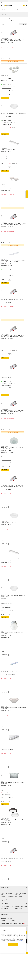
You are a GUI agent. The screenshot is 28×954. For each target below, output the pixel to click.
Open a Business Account (7, 906)
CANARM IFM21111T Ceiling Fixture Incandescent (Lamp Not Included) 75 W (13, 186)
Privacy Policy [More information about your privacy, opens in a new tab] (21, 940)
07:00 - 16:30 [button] (23, 2)
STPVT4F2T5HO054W (5, 669)
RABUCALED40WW (5, 38)
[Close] (24, 928)
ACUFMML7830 (4, 521)
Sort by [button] (20, 18)
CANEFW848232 (4, 259)
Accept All (13, 944)
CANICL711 (3, 781)
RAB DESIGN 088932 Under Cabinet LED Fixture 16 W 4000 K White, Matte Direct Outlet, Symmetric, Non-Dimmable (13, 224)
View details (4, 507)
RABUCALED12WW (4, 371)
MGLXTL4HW (3, 743)
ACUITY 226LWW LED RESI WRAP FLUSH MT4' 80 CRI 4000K (13, 559)
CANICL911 (3, 631)
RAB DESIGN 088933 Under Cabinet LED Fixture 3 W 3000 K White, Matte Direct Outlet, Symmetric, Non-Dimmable (13, 486)
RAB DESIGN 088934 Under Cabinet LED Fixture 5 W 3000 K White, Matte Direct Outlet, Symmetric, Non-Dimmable (13, 373)
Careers (17, 911)
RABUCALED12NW (4, 409)
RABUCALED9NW (4, 856)
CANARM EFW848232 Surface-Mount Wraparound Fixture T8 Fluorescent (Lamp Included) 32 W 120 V (13, 261)
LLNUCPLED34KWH (5, 75)
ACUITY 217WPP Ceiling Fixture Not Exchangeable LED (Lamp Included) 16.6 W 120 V (13, 820)
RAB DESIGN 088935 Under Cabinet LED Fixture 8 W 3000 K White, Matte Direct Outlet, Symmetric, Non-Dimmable (13, 336)
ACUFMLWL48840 (4, 148)
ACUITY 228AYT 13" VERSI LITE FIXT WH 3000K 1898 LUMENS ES (13, 113)
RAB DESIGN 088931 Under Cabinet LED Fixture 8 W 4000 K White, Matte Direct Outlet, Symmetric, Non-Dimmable (13, 299)
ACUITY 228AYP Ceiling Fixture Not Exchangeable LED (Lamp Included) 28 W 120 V (13, 596)
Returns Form (18, 908)
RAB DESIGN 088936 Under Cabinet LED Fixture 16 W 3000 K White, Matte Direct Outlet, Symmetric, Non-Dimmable (13, 40)
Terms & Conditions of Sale (6, 894)
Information (14, 887)
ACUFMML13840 (4, 594)
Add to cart (4, 97)
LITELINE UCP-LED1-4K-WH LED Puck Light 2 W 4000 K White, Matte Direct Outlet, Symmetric (13, 448)
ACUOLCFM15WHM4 (5, 818)
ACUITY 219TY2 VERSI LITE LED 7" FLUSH (8, 522)
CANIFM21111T (3, 184)
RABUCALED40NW (4, 222)
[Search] (14, 9)
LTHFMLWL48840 (4, 557)
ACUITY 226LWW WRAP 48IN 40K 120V (8, 149)
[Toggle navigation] (2, 5)
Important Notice (19, 896)
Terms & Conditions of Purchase (20, 894)
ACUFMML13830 (4, 112)
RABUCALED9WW (4, 484)
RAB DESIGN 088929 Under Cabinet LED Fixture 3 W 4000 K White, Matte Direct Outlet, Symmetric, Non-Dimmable (13, 858)
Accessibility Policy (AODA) (5, 899)
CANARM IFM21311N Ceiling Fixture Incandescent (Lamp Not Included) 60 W (13, 708)
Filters (7, 18)
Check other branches (6, 88)
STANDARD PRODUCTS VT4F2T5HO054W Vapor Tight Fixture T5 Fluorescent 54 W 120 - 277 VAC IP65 (13, 671)
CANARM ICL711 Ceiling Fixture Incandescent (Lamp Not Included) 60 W (12, 783)
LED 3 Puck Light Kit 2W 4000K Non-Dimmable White (12, 76)
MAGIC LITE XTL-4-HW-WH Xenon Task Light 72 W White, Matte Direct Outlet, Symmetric (14, 745)
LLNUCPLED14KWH (4, 446)
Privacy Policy (18, 890)
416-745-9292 (5, 1)
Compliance (4, 890)
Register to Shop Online (21, 906)
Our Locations (4, 908)
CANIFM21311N (4, 706)
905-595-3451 (12, 920)
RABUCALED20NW (4, 297)
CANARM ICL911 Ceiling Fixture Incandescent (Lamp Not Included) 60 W (12, 633)
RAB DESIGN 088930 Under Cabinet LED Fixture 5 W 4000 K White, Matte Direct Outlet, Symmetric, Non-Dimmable (13, 411)
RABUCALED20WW (5, 334)
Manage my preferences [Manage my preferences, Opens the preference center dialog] (13, 948)
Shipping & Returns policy (7, 896)
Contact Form (4, 911)
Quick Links (14, 903)
